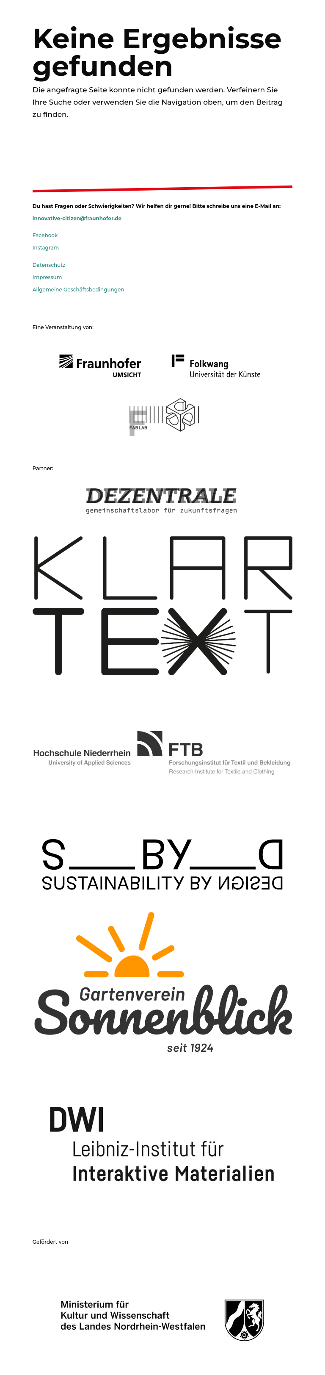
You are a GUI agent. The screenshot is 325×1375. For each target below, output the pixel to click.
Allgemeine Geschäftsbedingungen (78, 289)
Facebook (45, 235)
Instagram (46, 247)
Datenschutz (49, 265)
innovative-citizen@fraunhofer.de (77, 218)
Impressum (47, 277)
